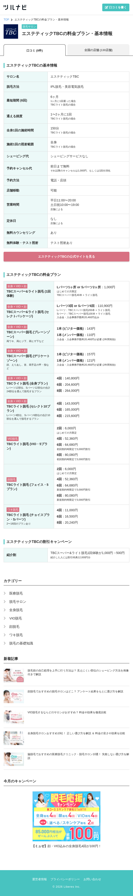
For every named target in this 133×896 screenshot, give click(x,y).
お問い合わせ (92, 879)
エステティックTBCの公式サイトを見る (66, 256)
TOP (6, 19)
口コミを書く (116, 7)
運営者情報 (39, 879)
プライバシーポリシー (65, 879)
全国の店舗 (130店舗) (98, 50)
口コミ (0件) (34, 50)
